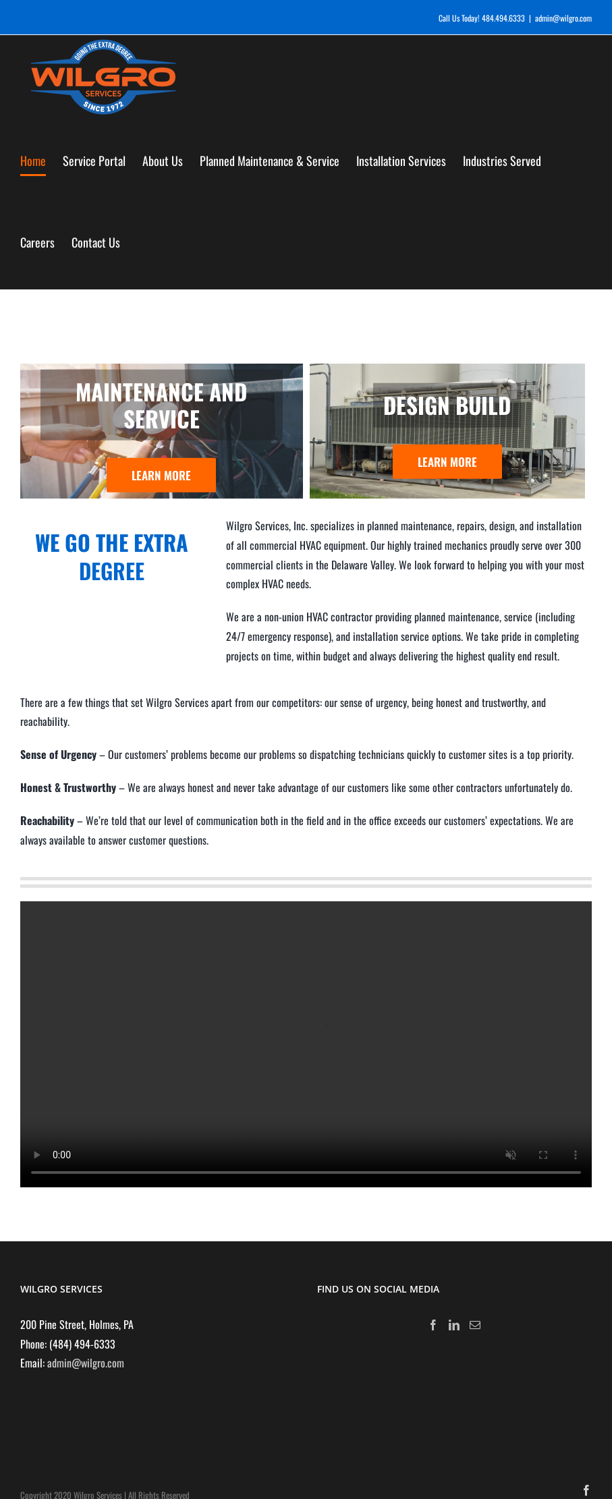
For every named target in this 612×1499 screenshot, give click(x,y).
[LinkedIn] (454, 1325)
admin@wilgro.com (563, 18)
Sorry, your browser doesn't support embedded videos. (306, 1044)
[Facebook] (433, 1325)
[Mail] (475, 1325)
